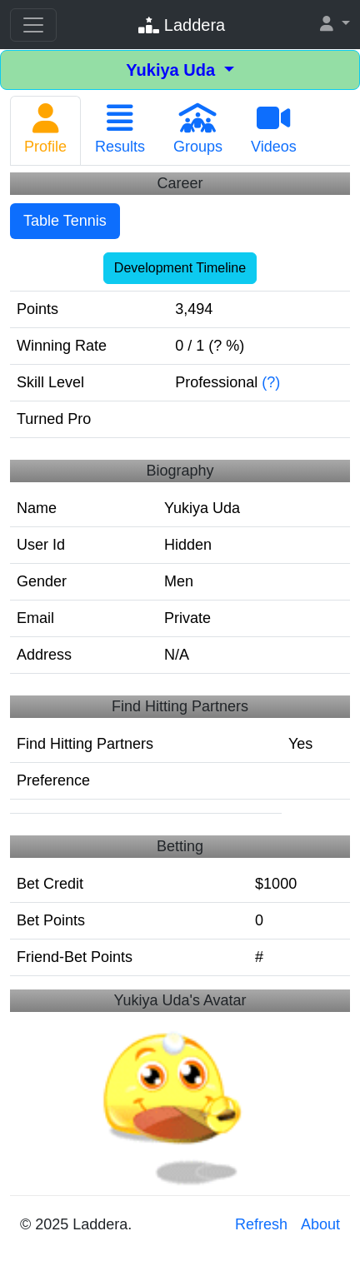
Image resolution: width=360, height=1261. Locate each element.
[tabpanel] (180, 577)
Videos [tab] (274, 129)
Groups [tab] (197, 129)
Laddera (181, 25)
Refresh (261, 1224)
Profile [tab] (45, 129)
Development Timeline (180, 268)
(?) (271, 382)
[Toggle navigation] (33, 25)
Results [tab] (120, 129)
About (320, 1224)
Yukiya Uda (172, 70)
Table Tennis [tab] (65, 220)
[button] (335, 24)
